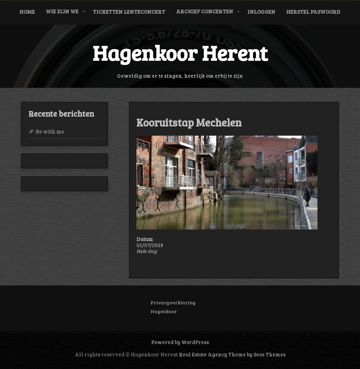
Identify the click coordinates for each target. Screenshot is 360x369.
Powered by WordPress (180, 341)
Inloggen (261, 11)
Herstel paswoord (313, 11)
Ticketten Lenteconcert (129, 11)
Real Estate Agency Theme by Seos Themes (232, 354)
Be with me (50, 131)
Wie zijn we (62, 11)
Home (27, 11)
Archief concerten (204, 11)
